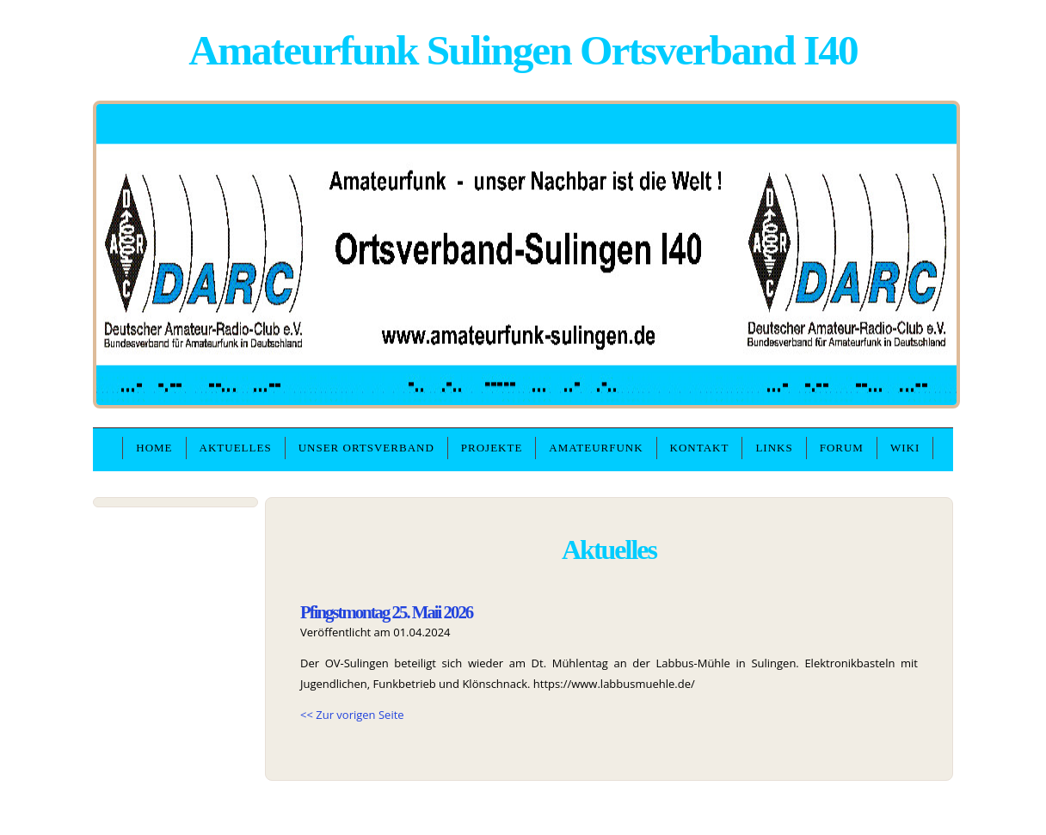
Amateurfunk (596, 447)
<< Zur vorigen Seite (352, 714)
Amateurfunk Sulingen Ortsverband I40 (522, 50)
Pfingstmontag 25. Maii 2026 (386, 612)
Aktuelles (236, 447)
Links (773, 447)
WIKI (905, 447)
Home (154, 447)
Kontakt (699, 447)
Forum (842, 447)
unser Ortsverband (366, 447)
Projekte (492, 447)
